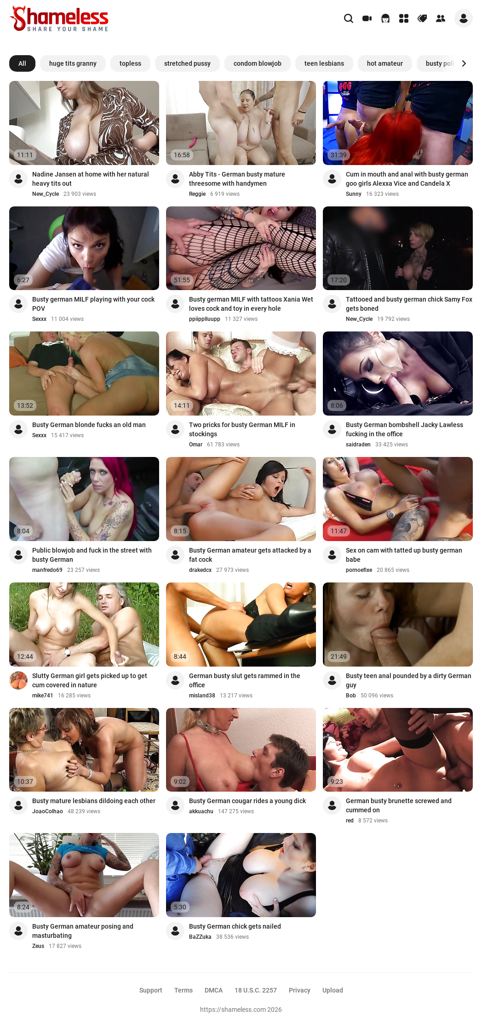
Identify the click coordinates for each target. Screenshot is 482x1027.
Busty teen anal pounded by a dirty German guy (408, 680)
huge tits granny (73, 63)
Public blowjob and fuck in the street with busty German (92, 555)
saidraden (358, 444)
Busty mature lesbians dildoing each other (93, 800)
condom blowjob (257, 63)
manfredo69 (47, 570)
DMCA (214, 990)
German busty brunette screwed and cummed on (399, 805)
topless (130, 63)
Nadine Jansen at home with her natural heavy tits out (90, 179)
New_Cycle (45, 194)
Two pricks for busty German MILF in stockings (242, 429)
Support (150, 990)
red (350, 820)
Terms (183, 990)
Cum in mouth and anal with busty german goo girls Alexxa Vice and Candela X (407, 179)
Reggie (197, 194)
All (22, 63)
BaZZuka (200, 937)
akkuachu (201, 811)
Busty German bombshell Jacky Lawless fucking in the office (404, 429)
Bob (351, 695)
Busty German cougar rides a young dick (247, 800)
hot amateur (385, 63)
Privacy (299, 990)
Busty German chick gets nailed (235, 926)
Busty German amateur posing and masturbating (82, 931)
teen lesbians (324, 63)
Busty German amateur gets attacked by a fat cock (250, 555)
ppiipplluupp (204, 319)
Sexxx (39, 319)
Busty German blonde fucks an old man (89, 424)
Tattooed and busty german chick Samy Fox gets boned (409, 304)
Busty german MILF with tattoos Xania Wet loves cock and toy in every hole (251, 304)
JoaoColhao (47, 811)
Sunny (354, 194)
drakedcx (200, 570)
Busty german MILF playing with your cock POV (93, 304)
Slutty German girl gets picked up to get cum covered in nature (89, 680)
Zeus (38, 946)
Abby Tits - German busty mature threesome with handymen (237, 179)
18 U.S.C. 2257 (256, 990)
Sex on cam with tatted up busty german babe (404, 555)
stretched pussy (187, 63)
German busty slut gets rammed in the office (244, 680)
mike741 (42, 695)
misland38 (202, 695)
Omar (195, 444)
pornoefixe (359, 570)
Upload (332, 990)
